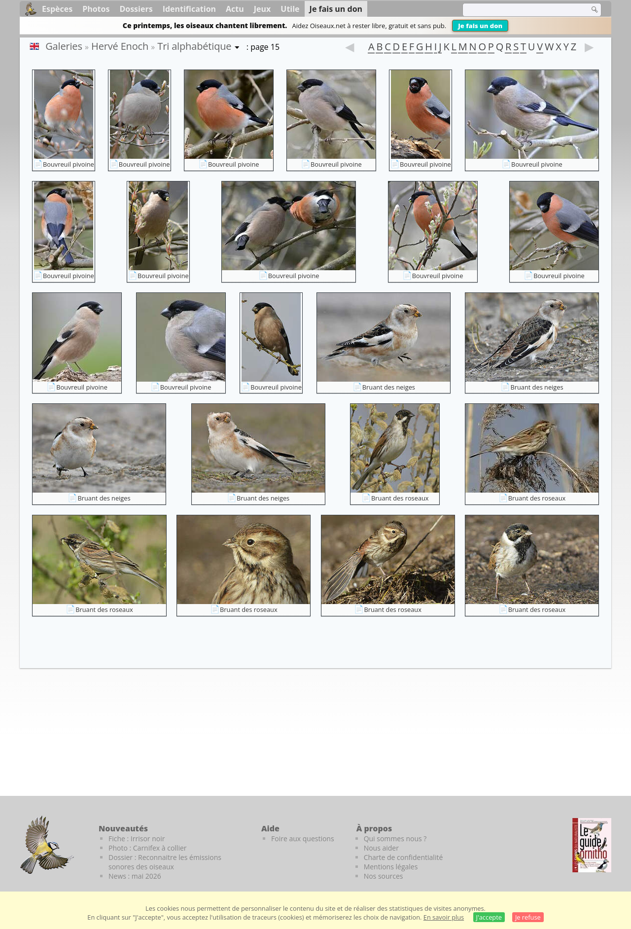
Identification (189, 8)
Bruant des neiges (388, 387)
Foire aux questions (302, 838)
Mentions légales (391, 866)
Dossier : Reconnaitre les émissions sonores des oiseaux (164, 862)
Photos (95, 8)
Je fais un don (480, 25)
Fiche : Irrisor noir (136, 838)
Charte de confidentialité (403, 857)
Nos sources (383, 876)
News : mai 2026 (134, 876)
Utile (289, 8)
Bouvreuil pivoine (68, 164)
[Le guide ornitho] (591, 845)
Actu (235, 8)
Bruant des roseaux (400, 498)
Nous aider (381, 848)
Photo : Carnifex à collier (147, 848)
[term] (519, 9)
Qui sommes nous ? (395, 838)
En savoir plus (443, 917)
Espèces (57, 8)
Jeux (262, 8)
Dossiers (135, 8)
